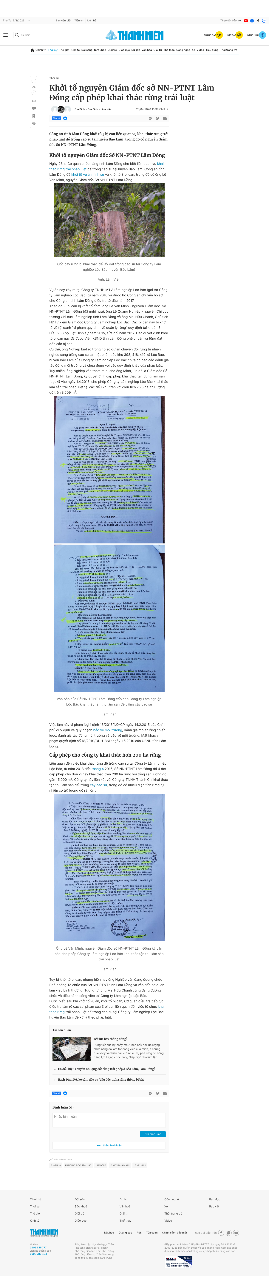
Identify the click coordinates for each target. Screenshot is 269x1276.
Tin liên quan (61, 1030)
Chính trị (40, 50)
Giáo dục (124, 50)
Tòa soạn (152, 1232)
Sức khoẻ (81, 1206)
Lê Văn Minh (140, 1165)
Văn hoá (125, 1206)
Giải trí (158, 50)
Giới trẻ (112, 50)
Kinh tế (75, 50)
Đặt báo (109, 1232)
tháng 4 (98, 769)
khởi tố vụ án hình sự (87, 175)
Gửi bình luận (153, 1134)
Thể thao (169, 50)
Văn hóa (147, 50)
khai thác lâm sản (119, 1165)
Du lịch (135, 50)
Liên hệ (91, 20)
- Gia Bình (79, 109)
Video (200, 50)
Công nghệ (183, 50)
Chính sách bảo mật (174, 1232)
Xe (193, 50)
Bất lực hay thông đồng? (110, 1039)
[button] (34, 81)
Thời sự (52, 50)
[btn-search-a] (17, 35)
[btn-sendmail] (165, 118)
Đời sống (86, 50)
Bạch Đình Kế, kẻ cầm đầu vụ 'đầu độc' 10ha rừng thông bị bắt (101, 1079)
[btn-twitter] (157, 118)
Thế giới (64, 50)
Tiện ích (79, 20)
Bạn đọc (214, 1199)
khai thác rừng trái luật (78, 1165)
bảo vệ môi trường (107, 730)
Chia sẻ (56, 118)
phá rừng (56, 1165)
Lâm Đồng (101, 1165)
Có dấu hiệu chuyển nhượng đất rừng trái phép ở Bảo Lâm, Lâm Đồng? (106, 1069)
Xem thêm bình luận (109, 1145)
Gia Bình (93, 109)
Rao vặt (214, 1206)
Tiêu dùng (212, 50)
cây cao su (98, 785)
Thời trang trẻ (228, 50)
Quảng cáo (125, 1232)
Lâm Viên (106, 109)
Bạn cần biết (63, 20)
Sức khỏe (100, 50)
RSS (139, 1232)
